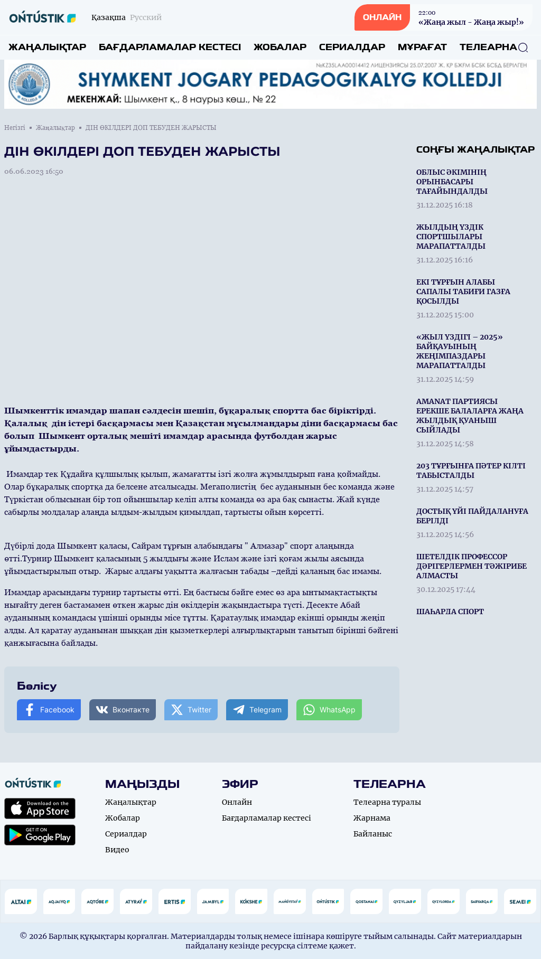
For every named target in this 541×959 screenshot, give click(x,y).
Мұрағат (422, 47)
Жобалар (280, 47)
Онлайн (237, 802)
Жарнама (371, 818)
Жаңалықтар (47, 47)
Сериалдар (352, 47)
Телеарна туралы (387, 802)
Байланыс (372, 834)
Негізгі (14, 127)
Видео (117, 849)
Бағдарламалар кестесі (170, 47)
